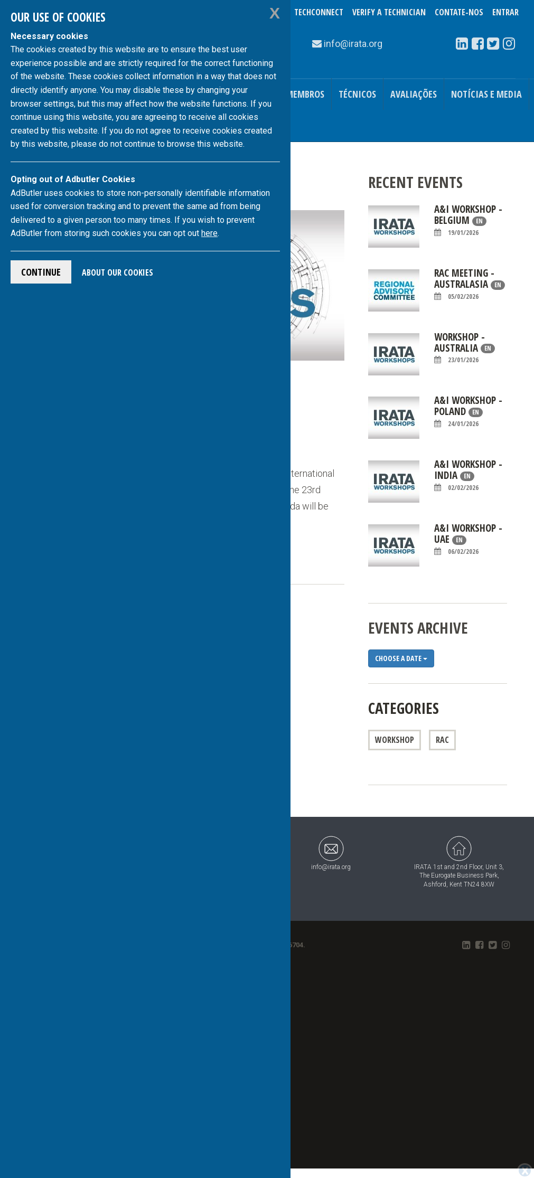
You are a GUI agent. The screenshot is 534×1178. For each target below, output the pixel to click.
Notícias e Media (486, 94)
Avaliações (413, 94)
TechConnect (318, 12)
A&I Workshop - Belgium (468, 220)
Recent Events (415, 182)
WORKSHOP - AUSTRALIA (464, 348)
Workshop (394, 740)
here (209, 233)
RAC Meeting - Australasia (469, 284)
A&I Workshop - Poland (468, 411)
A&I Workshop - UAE (468, 539)
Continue (41, 272)
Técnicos (357, 94)
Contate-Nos (459, 12)
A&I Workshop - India (468, 475)
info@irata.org (331, 853)
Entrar (505, 12)
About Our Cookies (117, 272)
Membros (305, 94)
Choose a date (401, 658)
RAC (442, 740)
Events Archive (418, 627)
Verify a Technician (389, 12)
